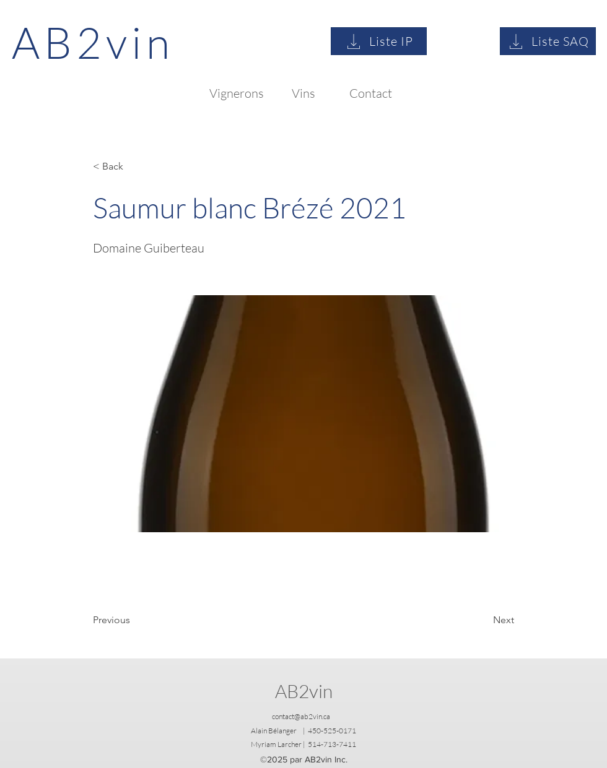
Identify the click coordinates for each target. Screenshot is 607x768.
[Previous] (134, 620)
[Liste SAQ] (548, 41)
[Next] (483, 620)
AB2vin (304, 691)
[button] (134, 166)
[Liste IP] (379, 41)
